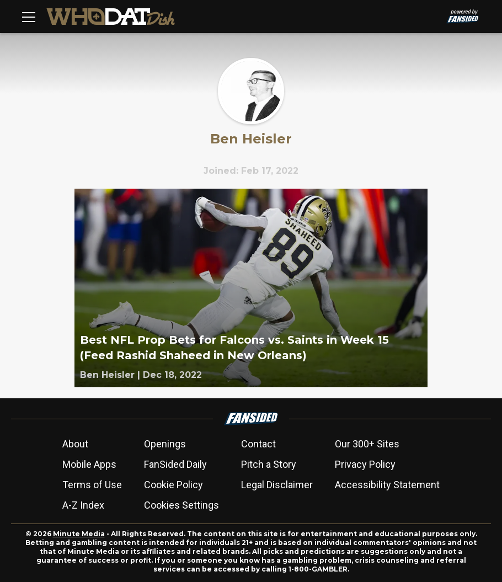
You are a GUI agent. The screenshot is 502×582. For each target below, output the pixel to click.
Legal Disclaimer (277, 484)
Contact (258, 444)
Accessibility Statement (387, 484)
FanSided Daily (175, 464)
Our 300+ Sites (367, 444)
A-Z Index (83, 505)
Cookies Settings (181, 505)
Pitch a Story (268, 464)
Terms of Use (92, 484)
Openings (165, 444)
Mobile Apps (89, 464)
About (75, 444)
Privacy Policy (365, 464)
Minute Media (79, 534)
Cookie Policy (173, 484)
